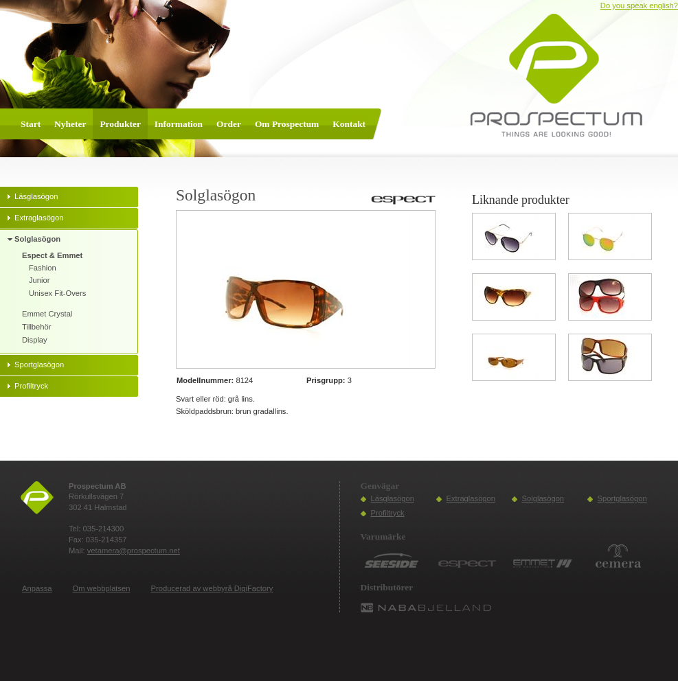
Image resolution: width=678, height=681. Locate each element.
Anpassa (37, 588)
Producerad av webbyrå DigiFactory (212, 588)
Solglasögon (543, 498)
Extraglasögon (471, 498)
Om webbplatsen (102, 588)
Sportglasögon (622, 498)
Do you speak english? (639, 5)
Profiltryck (388, 513)
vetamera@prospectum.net (133, 550)
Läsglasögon (392, 498)
